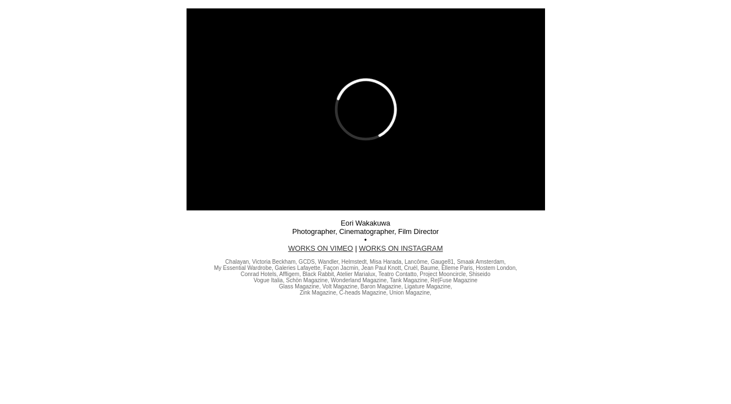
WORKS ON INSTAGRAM (401, 248)
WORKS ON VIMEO (320, 248)
